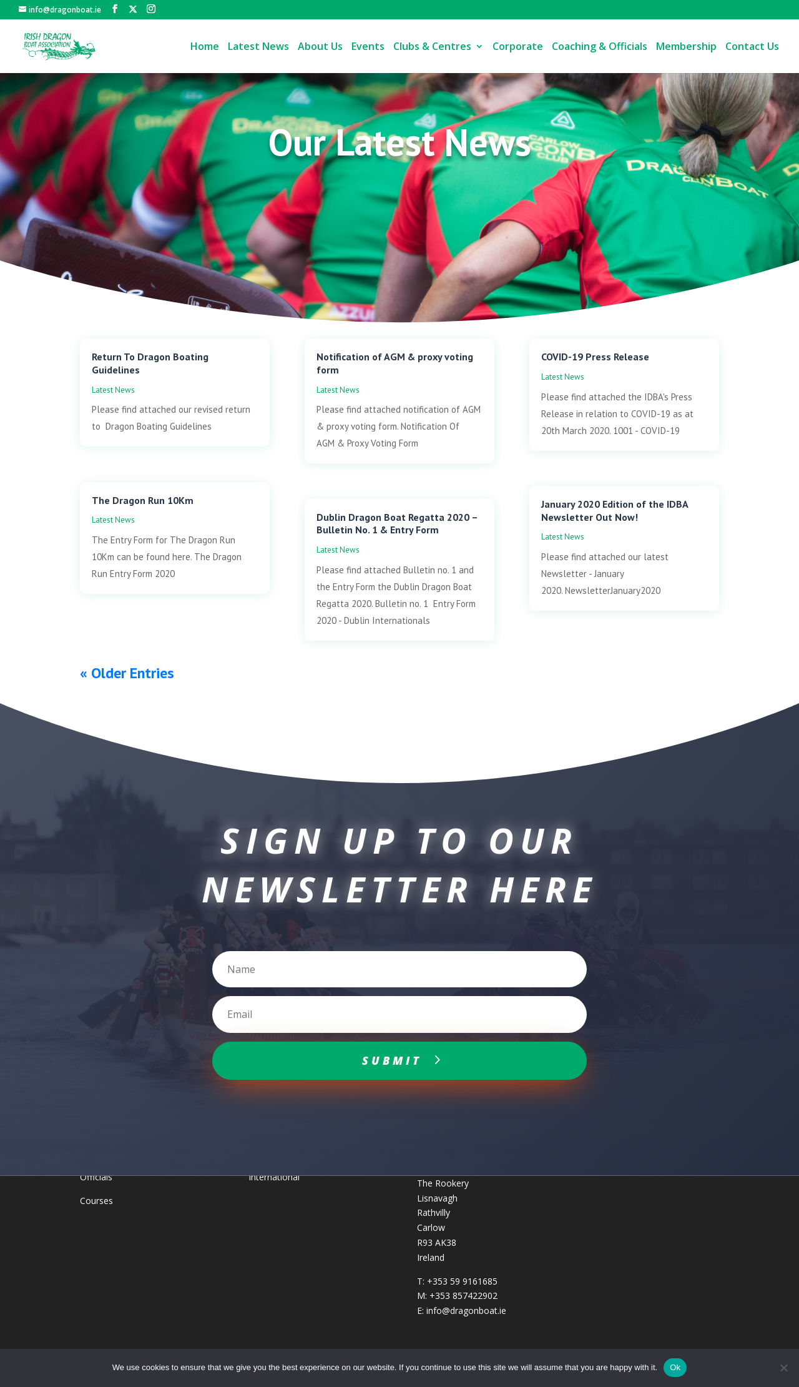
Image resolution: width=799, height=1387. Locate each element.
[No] (783, 1367)
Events (368, 47)
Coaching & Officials (599, 47)
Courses (96, 1201)
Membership (686, 47)
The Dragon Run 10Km (143, 500)
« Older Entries (127, 673)
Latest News (258, 47)
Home (204, 47)
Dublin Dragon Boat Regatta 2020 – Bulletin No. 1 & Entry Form (397, 523)
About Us (320, 47)
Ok (675, 1367)
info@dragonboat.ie (466, 1310)
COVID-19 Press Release (595, 356)
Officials (96, 1177)
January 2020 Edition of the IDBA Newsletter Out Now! (614, 510)
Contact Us (752, 47)
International (274, 1177)
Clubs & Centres (432, 47)
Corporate (518, 47)
